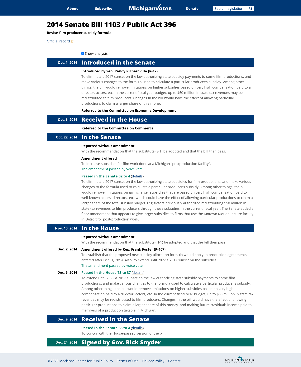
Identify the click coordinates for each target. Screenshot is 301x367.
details (137, 176)
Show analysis (96, 53)
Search (250, 8)
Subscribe (103, 8)
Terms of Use (127, 361)
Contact (174, 361)
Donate (192, 8)
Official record (58, 41)
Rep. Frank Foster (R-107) (144, 249)
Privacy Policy (153, 361)
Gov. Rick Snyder (136, 342)
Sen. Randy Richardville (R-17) (132, 71)
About (72, 8)
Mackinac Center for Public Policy (86, 361)
